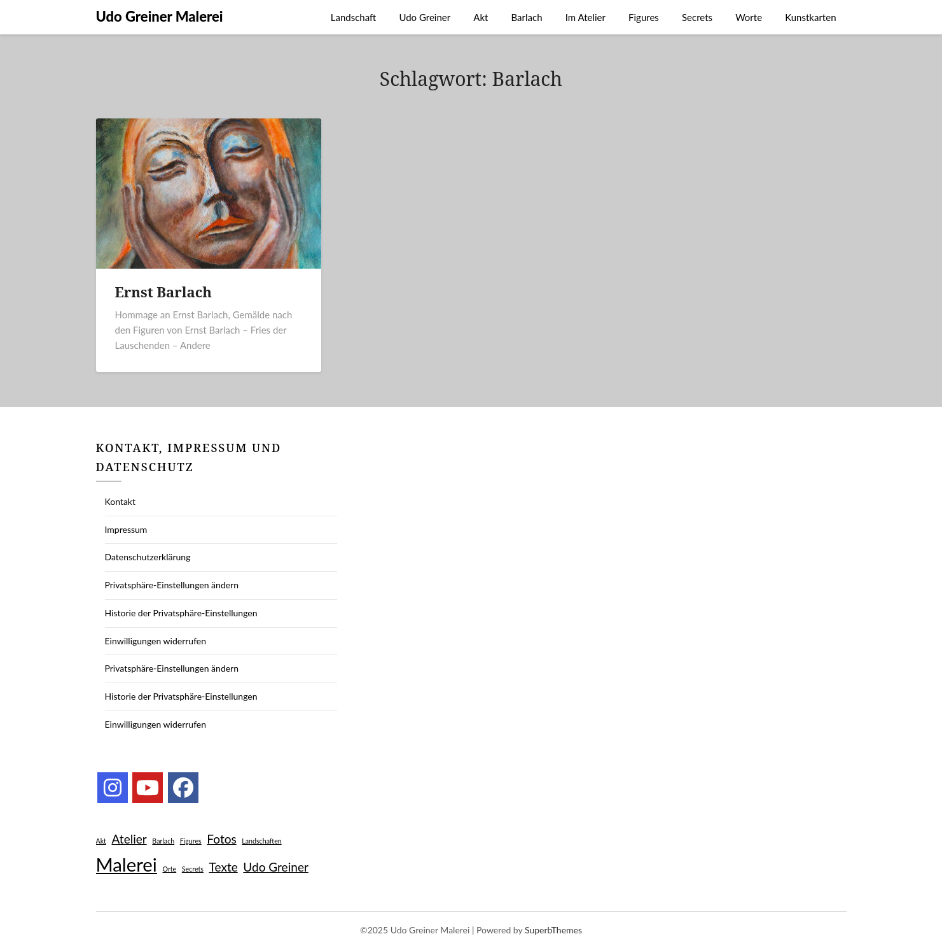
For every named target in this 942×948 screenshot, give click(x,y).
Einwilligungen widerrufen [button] (156, 640)
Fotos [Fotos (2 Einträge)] (221, 838)
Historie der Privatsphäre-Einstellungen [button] (181, 612)
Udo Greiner (424, 17)
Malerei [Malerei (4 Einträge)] (126, 864)
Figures (643, 17)
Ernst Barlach (163, 291)
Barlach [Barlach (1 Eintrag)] (163, 841)
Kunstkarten (810, 17)
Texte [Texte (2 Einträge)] (223, 867)
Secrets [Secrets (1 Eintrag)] (193, 869)
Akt (480, 17)
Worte (748, 17)
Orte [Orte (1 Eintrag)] (169, 869)
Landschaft (354, 17)
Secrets (697, 17)
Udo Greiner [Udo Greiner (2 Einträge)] (275, 867)
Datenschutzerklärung (148, 556)
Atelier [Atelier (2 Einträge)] (129, 838)
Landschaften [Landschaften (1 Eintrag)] (261, 841)
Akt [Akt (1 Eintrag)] (101, 841)
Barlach (527, 17)
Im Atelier (585, 17)
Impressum (126, 529)
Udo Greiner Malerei (159, 16)
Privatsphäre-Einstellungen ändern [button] (172, 584)
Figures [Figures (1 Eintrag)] (191, 841)
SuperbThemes (553, 929)
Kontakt (120, 501)
